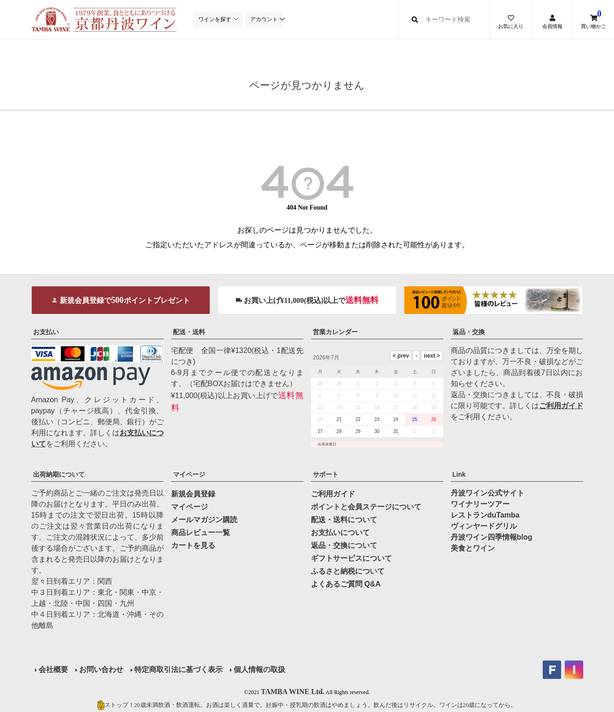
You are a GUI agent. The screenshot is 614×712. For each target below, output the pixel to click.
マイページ (189, 474)
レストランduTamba (485, 515)
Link (459, 474)
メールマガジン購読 (204, 520)
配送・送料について (344, 520)
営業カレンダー (335, 332)
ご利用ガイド (561, 406)
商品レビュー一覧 (200, 532)
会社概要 (53, 669)
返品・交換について (344, 545)
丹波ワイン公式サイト (487, 493)
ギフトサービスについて (351, 558)
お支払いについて (340, 532)
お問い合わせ (101, 669)
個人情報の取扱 (259, 669)
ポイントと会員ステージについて (366, 507)
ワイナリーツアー (480, 504)
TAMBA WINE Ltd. (293, 691)
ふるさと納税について (347, 571)
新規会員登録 (193, 494)
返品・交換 (469, 332)
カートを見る (193, 545)
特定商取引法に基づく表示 (178, 669)
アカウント (266, 19)
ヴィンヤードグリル (484, 526)
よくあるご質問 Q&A (346, 584)
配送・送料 (189, 332)
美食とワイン (473, 548)
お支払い (46, 332)
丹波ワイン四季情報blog (492, 537)
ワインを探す (215, 19)
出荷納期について (59, 474)
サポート (326, 474)
